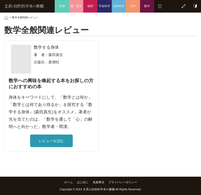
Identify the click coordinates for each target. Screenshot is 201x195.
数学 (147, 6)
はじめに (82, 182)
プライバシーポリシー (122, 182)
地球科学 (119, 6)
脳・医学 (76, 6)
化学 (133, 6)
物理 (90, 6)
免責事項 (98, 182)
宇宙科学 (104, 6)
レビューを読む (51, 141)
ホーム (68, 182)
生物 (62, 6)
